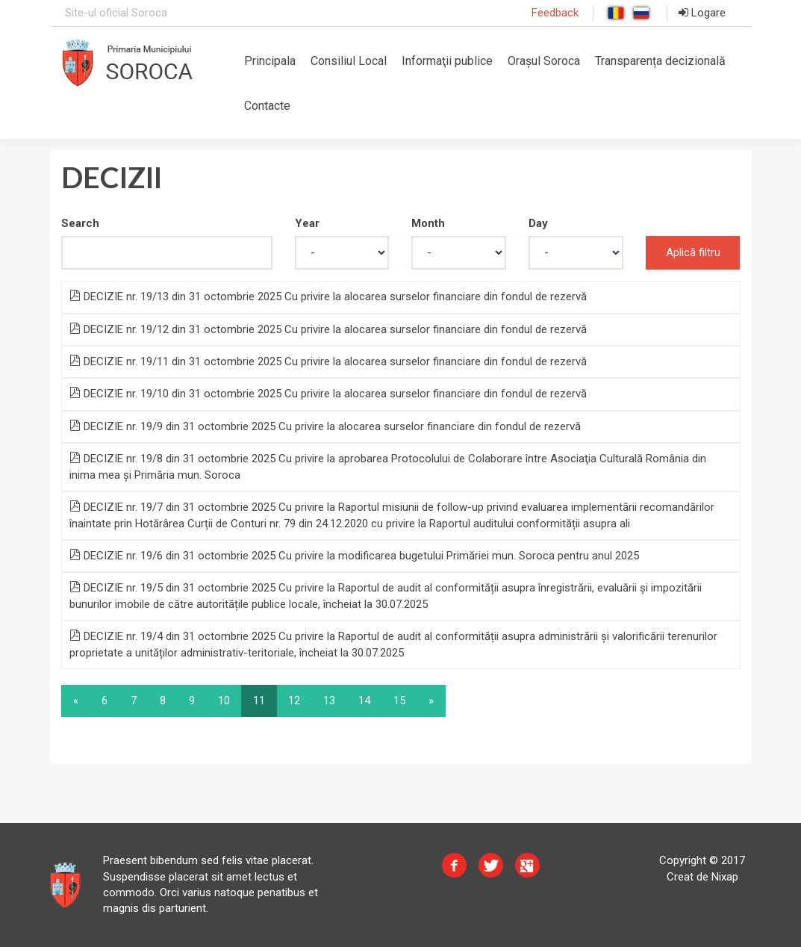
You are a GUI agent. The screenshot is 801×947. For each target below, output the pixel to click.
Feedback (555, 12)
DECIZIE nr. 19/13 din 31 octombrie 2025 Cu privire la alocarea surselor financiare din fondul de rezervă (328, 296)
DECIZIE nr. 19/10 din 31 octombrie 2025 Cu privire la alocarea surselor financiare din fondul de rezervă (328, 393)
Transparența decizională (660, 61)
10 (224, 700)
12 (294, 700)
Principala (270, 61)
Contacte (267, 106)
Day (538, 223)
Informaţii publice (447, 61)
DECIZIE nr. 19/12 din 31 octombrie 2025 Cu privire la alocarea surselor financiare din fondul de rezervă (328, 329)
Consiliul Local (349, 61)
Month (428, 223)
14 (364, 700)
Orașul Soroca (544, 61)
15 (399, 700)
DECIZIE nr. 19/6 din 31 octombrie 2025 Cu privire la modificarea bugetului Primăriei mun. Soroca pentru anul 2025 (354, 555)
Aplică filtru (693, 252)
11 (259, 700)
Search (80, 223)
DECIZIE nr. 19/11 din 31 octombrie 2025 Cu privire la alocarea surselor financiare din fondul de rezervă (328, 361)
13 (329, 700)
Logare (702, 12)
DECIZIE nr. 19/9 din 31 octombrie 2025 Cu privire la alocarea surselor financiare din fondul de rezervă (325, 426)
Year (307, 223)
